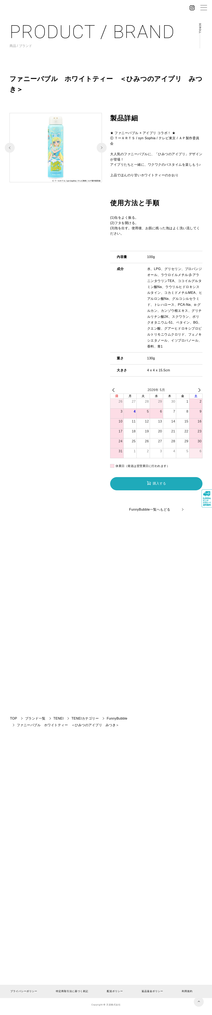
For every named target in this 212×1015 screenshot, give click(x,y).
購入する (159, 483)
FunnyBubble (117, 718)
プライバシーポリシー (23, 991)
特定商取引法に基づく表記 (72, 991)
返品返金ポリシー (152, 991)
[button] (102, 147)
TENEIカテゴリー (85, 718)
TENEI (58, 718)
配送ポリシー (115, 991)
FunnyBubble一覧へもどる (149, 509)
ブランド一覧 (35, 718)
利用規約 (187, 991)
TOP (13, 718)
